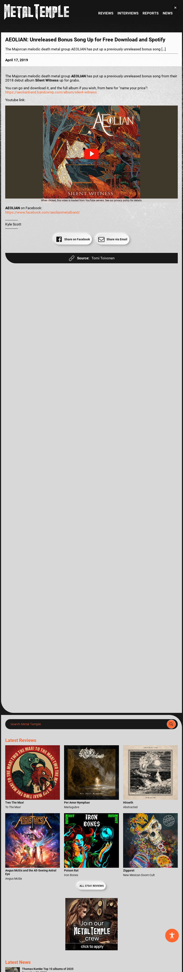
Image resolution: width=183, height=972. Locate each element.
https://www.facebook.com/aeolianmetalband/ (42, 212)
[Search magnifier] (171, 724)
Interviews (127, 13)
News (168, 13)
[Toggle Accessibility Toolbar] (172, 935)
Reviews (105, 13)
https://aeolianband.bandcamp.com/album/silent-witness (51, 92)
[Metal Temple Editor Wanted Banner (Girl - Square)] (91, 949)
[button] (91, 154)
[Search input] (87, 724)
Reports (151, 13)
